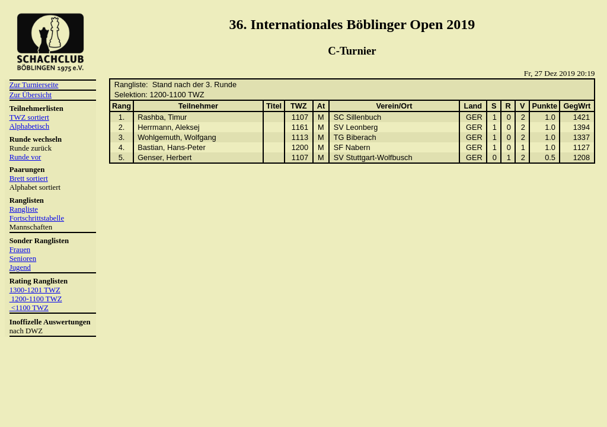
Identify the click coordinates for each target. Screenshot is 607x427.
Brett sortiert (28, 178)
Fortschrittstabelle (36, 218)
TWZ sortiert (29, 117)
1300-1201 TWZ (34, 290)
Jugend (20, 267)
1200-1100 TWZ (35, 299)
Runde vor (25, 157)
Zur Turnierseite (34, 85)
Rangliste (23, 209)
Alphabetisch (29, 126)
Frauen (20, 250)
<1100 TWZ (29, 308)
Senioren (23, 258)
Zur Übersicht (30, 95)
